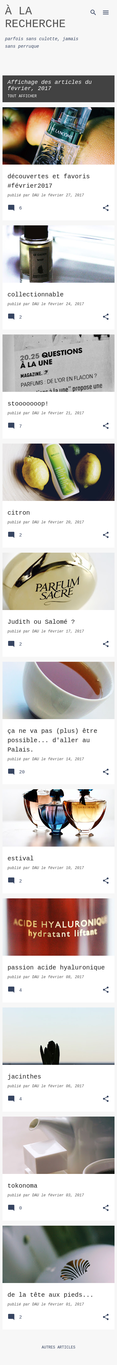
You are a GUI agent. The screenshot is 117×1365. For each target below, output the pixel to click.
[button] (106, 208)
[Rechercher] (93, 12)
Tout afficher (22, 96)
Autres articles (58, 1347)
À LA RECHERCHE (35, 18)
